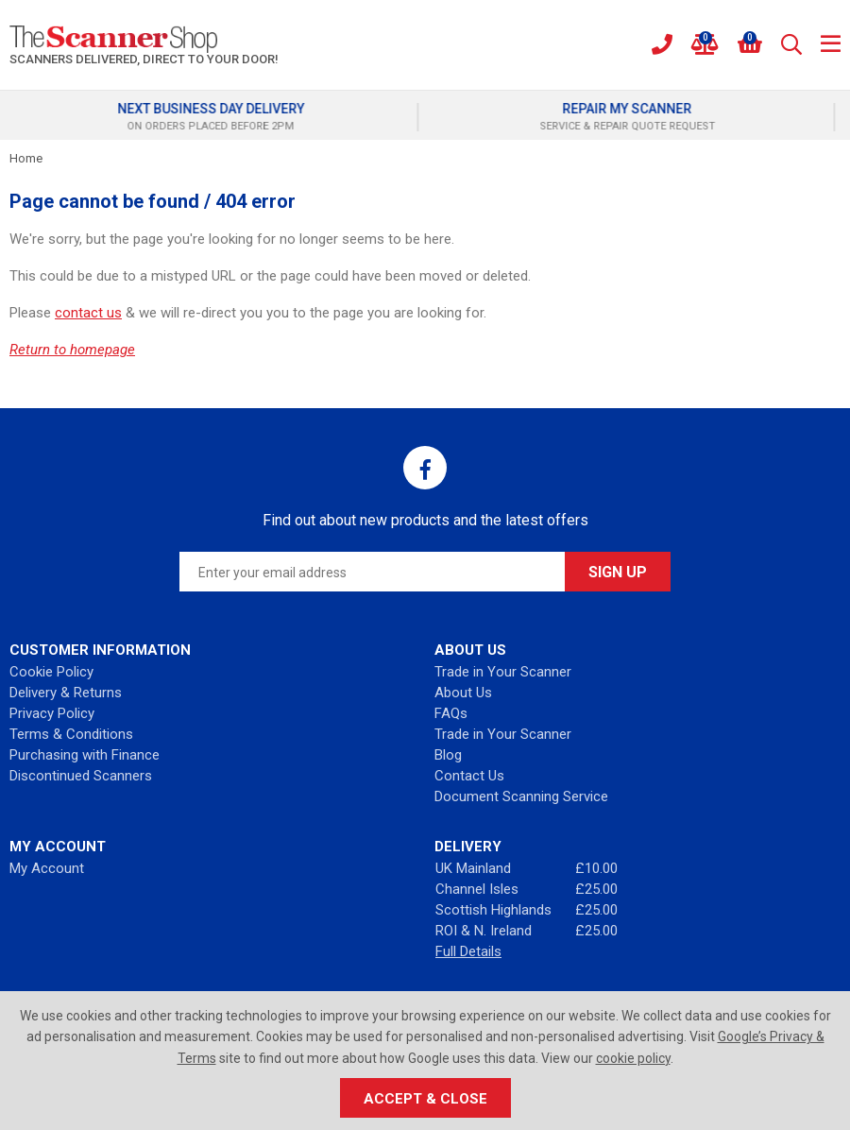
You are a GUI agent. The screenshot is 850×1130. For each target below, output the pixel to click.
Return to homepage (72, 349)
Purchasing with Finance (84, 754)
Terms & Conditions (71, 734)
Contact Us (469, 775)
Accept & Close (425, 1098)
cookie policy (633, 1058)
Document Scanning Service (521, 796)
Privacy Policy (51, 713)
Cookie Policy (51, 671)
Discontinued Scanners (80, 775)
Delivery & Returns (65, 692)
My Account (46, 868)
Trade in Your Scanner (502, 671)
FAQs (451, 713)
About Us (463, 692)
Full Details (468, 951)
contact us (88, 312)
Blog (448, 754)
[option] (216, 117)
